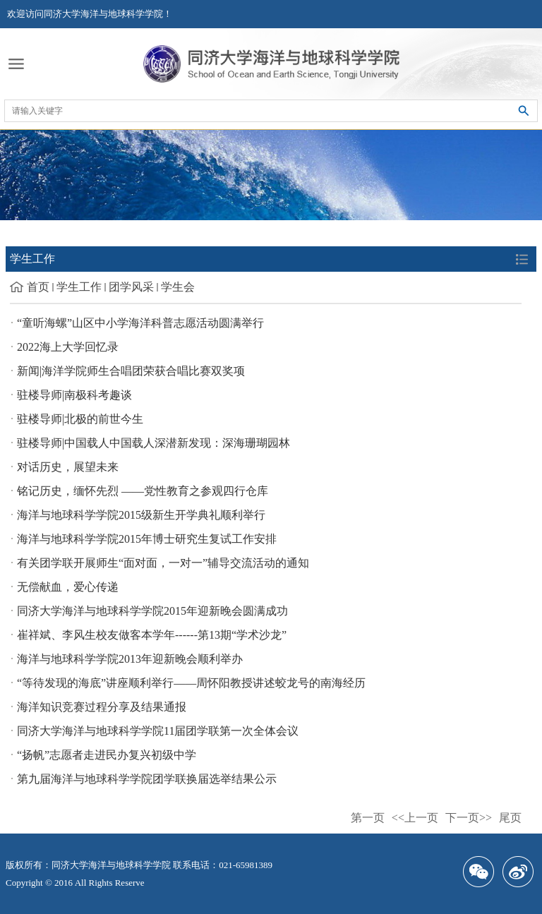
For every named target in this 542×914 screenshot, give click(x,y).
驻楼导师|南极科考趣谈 (74, 395)
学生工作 (79, 287)
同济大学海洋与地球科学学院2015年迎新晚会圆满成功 (152, 611)
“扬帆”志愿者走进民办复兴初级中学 (106, 755)
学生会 (178, 287)
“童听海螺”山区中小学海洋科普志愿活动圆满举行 (140, 323)
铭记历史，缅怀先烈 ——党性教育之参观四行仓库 (142, 491)
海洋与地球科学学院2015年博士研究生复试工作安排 (147, 539)
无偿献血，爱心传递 (68, 587)
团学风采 (131, 287)
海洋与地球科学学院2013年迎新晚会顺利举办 (130, 659)
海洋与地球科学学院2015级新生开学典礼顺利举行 (141, 515)
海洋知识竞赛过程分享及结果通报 (101, 707)
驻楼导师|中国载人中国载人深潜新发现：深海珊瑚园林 (153, 443)
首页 (38, 287)
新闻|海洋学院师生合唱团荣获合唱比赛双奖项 (131, 371)
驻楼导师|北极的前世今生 (80, 419)
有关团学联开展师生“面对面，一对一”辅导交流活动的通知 (163, 563)
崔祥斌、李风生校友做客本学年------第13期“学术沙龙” (152, 635)
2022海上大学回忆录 (68, 347)
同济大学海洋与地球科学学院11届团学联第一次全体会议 (158, 731)
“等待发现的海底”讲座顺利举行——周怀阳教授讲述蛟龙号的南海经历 (191, 683)
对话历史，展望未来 (68, 467)
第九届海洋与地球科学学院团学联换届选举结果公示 (147, 779)
